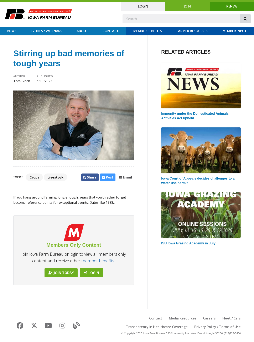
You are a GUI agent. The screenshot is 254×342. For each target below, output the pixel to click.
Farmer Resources (192, 31)
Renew (231, 6)
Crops (34, 177)
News (11, 31)
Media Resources (182, 318)
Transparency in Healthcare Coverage (157, 326)
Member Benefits (147, 31)
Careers (209, 318)
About (82, 31)
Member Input (235, 31)
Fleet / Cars (231, 318)
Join (187, 6)
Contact (111, 31)
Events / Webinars (46, 31)
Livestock (55, 177)
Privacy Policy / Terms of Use (217, 326)
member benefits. (98, 261)
